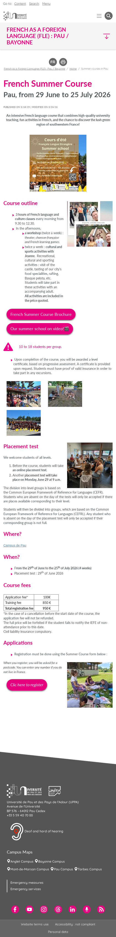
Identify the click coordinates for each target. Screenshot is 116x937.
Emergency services (25, 889)
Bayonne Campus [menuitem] (51, 861)
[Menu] (99, 16)
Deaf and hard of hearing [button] (36, 832)
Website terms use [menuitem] (35, 924)
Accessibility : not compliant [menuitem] (75, 924)
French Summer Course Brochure (41, 314)
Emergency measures (26, 883)
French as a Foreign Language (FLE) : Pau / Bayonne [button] (38, 36)
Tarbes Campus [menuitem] (90, 869)
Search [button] (34, 4)
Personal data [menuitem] (58, 932)
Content (20, 4)
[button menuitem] (109, 16)
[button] (100, 36)
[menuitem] (15, 909)
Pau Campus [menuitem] (63, 869)
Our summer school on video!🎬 (39, 328)
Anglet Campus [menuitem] (21, 861)
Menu (46, 4)
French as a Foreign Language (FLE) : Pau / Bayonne (34, 68)
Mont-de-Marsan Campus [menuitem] (29, 869)
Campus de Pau (14, 545)
